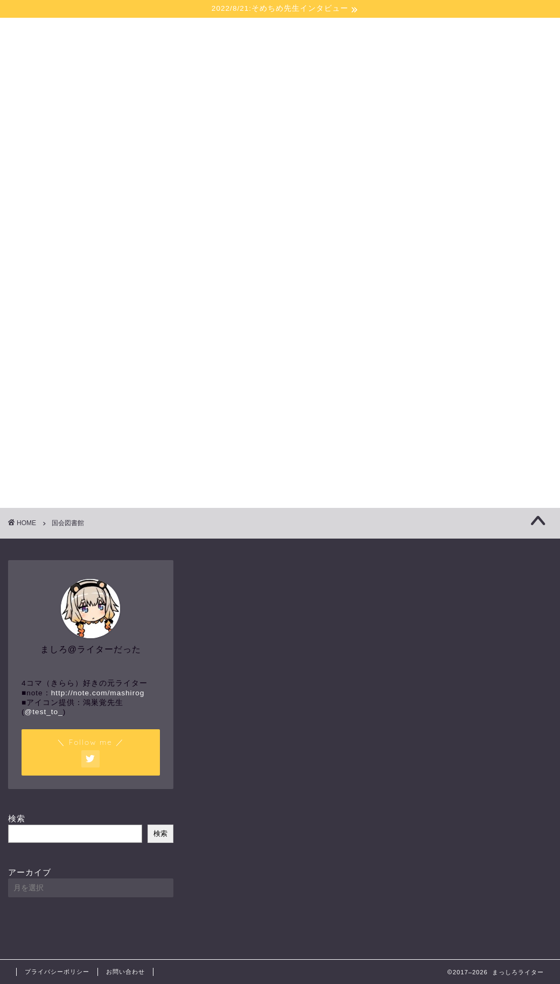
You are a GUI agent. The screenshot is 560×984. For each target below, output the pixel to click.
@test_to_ (44, 712)
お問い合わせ (125, 971)
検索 (16, 818)
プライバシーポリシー (57, 971)
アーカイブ (29, 872)
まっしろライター (280, 56)
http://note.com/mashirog (98, 693)
